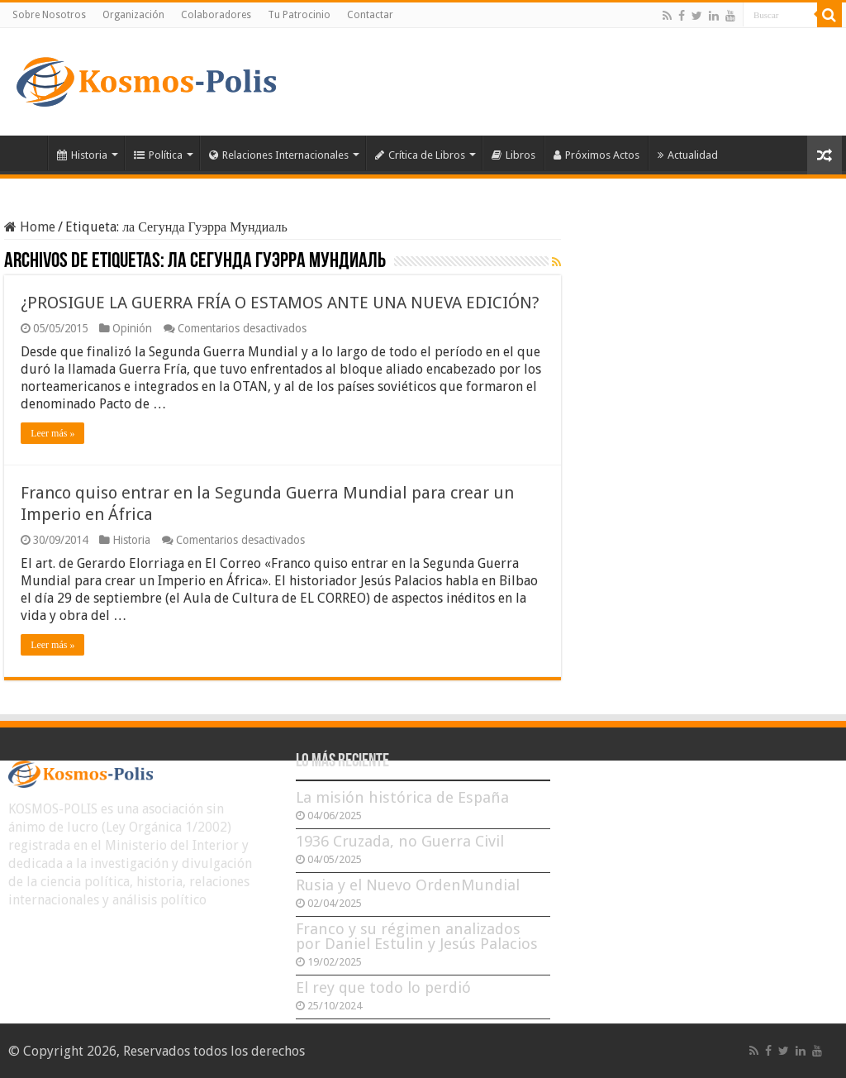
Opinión (132, 328)
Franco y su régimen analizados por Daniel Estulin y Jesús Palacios (417, 936)
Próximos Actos (596, 155)
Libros (513, 155)
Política (158, 155)
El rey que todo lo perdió (383, 987)
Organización (133, 15)
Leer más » (52, 433)
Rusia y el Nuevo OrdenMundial (408, 885)
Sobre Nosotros (49, 15)
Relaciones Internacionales (279, 155)
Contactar (370, 15)
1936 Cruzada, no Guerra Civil (400, 841)
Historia (82, 155)
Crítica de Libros (420, 155)
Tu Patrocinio (299, 15)
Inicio (25, 153)
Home (29, 227)
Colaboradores (216, 15)
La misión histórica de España (402, 797)
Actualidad (688, 155)
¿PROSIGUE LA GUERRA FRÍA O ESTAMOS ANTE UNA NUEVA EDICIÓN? (280, 302)
